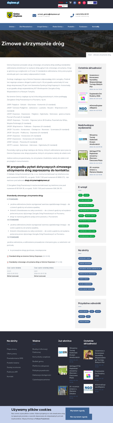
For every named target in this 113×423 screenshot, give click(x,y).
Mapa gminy (83, 311)
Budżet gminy (38, 361)
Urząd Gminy (43, 27)
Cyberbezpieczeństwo (41, 379)
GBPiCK (81, 316)
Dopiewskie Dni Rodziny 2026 (100, 373)
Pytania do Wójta (85, 200)
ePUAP (86, 195)
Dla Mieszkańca (26, 27)
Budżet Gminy (90, 215)
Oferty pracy (12, 354)
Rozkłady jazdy (84, 258)
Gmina (12, 27)
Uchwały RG (83, 226)
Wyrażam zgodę (77, 411)
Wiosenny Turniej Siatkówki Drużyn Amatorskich (95, 139)
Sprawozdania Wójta (86, 236)
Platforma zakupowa (41, 366)
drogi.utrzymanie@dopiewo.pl (37, 180)
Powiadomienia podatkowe (88, 210)
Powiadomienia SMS (86, 205)
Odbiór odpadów (85, 263)
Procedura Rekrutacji (87, 221)
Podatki (71, 27)
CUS (88, 316)
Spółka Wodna (84, 321)
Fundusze (83, 27)
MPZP (81, 215)
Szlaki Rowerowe (85, 284)
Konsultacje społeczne (87, 274)
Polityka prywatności (41, 370)
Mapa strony (12, 349)
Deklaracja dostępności (42, 375)
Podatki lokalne (13, 363)
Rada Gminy (58, 27)
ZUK (92, 311)
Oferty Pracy (83, 279)
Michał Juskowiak (13, 276)
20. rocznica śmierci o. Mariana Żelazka (96, 170)
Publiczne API (12, 372)
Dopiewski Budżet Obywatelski (90, 269)
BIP (80, 195)
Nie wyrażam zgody (78, 417)
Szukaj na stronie (14, 367)
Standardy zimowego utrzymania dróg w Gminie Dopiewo (32, 262)
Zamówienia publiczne (87, 231)
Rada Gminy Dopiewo (86, 289)
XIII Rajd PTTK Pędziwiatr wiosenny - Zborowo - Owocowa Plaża (96, 156)
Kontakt (96, 27)
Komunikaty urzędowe (41, 357)
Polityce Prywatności (42, 419)
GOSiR (98, 311)
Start (90, 55)
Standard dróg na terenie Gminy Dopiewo (25, 256)
